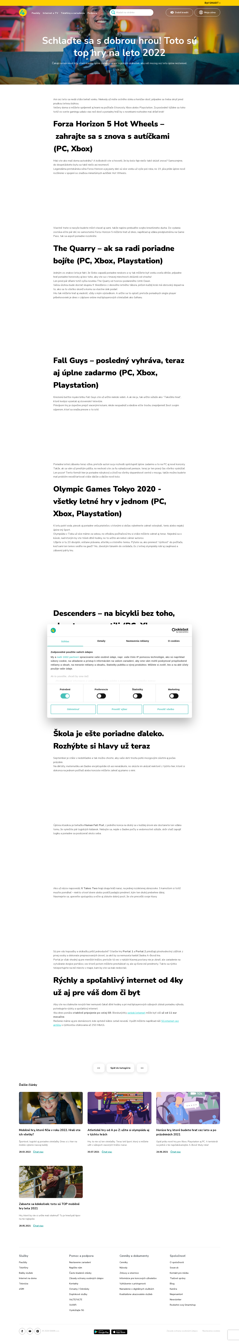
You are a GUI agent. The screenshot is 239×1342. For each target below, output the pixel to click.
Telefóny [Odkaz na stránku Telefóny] (23, 1267)
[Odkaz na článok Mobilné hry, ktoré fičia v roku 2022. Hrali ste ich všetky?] (51, 1108)
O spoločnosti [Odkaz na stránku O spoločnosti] (177, 1262)
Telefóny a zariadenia (73, 13)
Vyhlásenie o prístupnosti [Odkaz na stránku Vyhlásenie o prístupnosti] (133, 1283)
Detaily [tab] (101, 641)
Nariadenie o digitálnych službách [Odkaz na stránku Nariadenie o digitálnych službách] (137, 1288)
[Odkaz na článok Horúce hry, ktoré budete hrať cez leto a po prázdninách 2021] (188, 1108)
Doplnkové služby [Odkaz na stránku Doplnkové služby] (78, 1294)
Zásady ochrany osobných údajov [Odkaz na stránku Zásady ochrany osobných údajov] (86, 1278)
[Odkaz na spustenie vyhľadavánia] (113, 12)
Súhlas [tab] (65, 641)
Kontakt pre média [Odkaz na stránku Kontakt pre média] (179, 1273)
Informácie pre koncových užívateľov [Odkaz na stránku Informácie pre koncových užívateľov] (138, 1278)
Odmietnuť (73, 709)
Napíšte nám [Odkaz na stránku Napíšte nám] (75, 1267)
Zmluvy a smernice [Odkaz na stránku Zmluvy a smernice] (129, 1273)
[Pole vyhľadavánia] (131, 12)
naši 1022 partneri (68, 657)
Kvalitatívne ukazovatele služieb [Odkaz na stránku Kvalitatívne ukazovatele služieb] (136, 1294)
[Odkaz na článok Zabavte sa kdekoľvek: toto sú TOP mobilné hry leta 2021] (51, 1182)
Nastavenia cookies (211, 1331)
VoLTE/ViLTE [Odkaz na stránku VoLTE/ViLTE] (75, 1299)
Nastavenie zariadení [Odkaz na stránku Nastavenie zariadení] (80, 1262)
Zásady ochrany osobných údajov (182, 1331)
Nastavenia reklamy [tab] (137, 641)
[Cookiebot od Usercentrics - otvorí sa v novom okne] (174, 630)
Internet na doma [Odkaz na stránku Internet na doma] (28, 1278)
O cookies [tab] (174, 641)
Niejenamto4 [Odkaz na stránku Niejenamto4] (176, 1294)
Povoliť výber (119, 709)
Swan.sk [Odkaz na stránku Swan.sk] (174, 1267)
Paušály (36, 13)
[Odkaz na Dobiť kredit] (179, 12)
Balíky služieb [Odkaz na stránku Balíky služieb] (26, 1273)
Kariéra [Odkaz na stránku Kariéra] (173, 1288)
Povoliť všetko (165, 709)
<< (99, 1068)
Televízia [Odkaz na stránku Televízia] (23, 1283)
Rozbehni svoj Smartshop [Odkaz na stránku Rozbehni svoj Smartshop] (183, 1304)
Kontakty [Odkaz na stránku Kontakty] (73, 1283)
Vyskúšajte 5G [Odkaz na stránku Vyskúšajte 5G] (76, 1310)
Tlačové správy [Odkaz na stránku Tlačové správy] (177, 1278)
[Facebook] (22, 1331)
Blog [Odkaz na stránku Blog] (172, 1283)
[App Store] (119, 1331)
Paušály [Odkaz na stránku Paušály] (23, 1262)
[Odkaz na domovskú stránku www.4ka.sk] (23, 12)
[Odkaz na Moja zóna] (207, 12)
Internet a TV (50, 13)
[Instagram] (37, 1331)
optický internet (136, 1013)
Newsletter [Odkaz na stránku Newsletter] (175, 1299)
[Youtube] (30, 1331)
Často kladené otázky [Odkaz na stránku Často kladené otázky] (80, 1273)
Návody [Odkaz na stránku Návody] (123, 1267)
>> (142, 1068)
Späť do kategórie (120, 1068)
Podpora (92, 13)
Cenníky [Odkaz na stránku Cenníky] (124, 1262)
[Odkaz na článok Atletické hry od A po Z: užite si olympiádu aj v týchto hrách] (119, 1108)
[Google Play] (102, 1331)
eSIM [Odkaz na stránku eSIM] (21, 1288)
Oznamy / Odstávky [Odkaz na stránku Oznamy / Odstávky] (79, 1288)
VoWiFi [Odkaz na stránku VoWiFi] (72, 1304)
